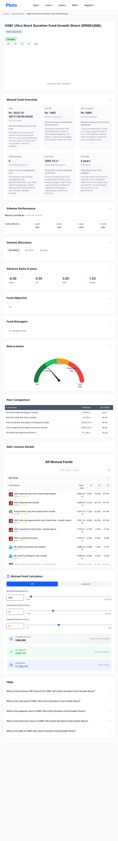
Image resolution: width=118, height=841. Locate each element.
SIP (32, 584)
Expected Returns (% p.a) (18, 619)
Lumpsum (85, 584)
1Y (22, 43)
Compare (11, 39)
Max (36, 43)
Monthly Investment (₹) (17, 591)
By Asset (44, 250)
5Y (29, 43)
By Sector (29, 250)
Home (6, 13)
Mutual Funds (18, 13)
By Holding (14, 250)
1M (15, 43)
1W (8, 43)
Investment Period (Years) (18, 605)
